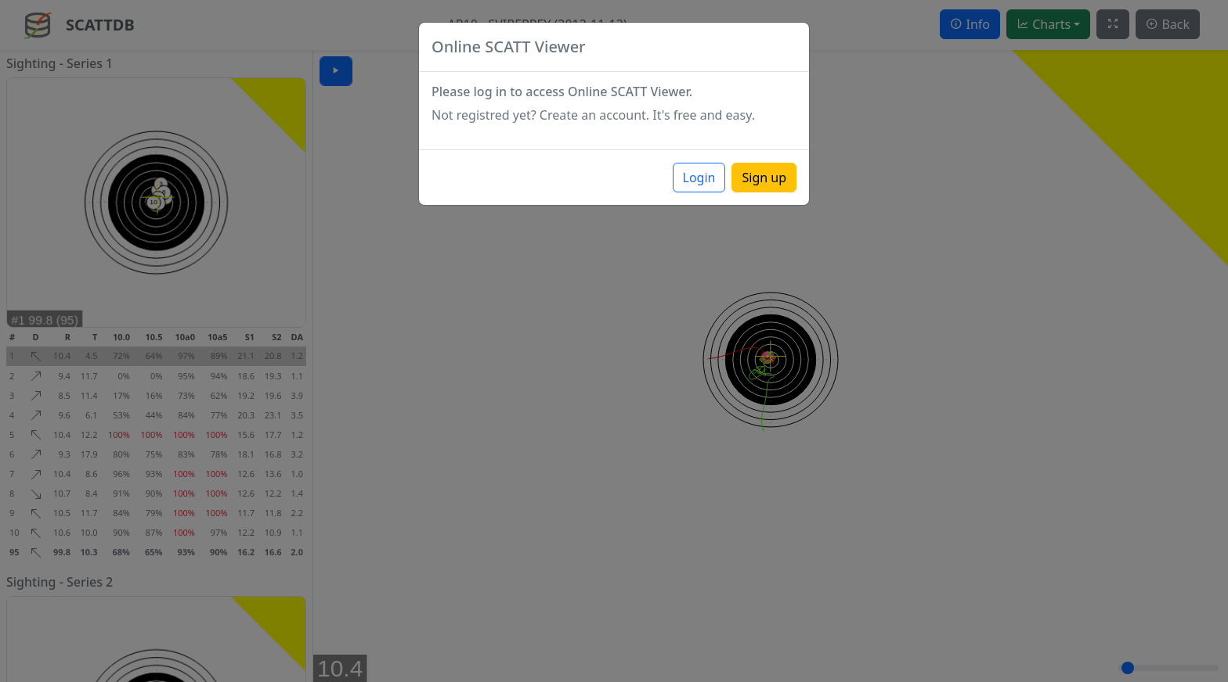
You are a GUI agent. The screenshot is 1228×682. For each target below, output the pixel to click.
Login (699, 177)
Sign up (764, 177)
